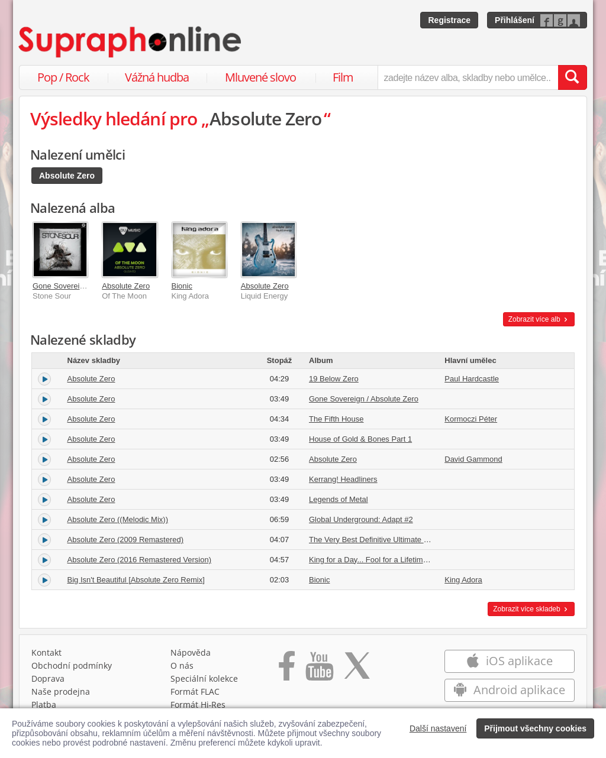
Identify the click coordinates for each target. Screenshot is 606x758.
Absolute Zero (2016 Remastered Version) (139, 559)
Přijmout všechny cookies (535, 728)
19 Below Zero (334, 378)
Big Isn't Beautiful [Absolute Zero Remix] (136, 579)
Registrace (449, 20)
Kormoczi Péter (470, 418)
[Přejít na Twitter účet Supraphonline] (357, 670)
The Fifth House (336, 418)
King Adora (463, 579)
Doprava (48, 678)
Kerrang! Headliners (343, 479)
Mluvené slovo (260, 77)
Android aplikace (509, 690)
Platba (43, 704)
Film (343, 77)
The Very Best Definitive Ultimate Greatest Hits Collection (406, 539)
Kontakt (46, 652)
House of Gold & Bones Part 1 (360, 439)
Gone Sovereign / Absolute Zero (87, 285)
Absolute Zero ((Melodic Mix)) (118, 519)
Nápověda (190, 652)
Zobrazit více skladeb (531, 609)
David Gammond (473, 459)
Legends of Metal (338, 499)
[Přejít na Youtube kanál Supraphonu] (319, 670)
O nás (182, 665)
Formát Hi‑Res (198, 704)
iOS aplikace (509, 661)
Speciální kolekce (204, 678)
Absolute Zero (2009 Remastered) (125, 539)
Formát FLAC (195, 691)
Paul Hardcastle (471, 378)
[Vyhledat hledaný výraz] (572, 77)
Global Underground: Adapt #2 (361, 519)
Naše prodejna (60, 691)
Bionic (182, 285)
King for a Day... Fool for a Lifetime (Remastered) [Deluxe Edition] (421, 559)
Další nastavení (438, 728)
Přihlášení (514, 20)
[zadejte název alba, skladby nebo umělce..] (468, 77)
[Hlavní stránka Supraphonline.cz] (130, 42)
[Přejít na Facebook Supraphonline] (287, 670)
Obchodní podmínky (71, 665)
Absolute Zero (67, 175)
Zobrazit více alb (538, 319)
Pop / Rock (63, 77)
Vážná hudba (157, 77)
